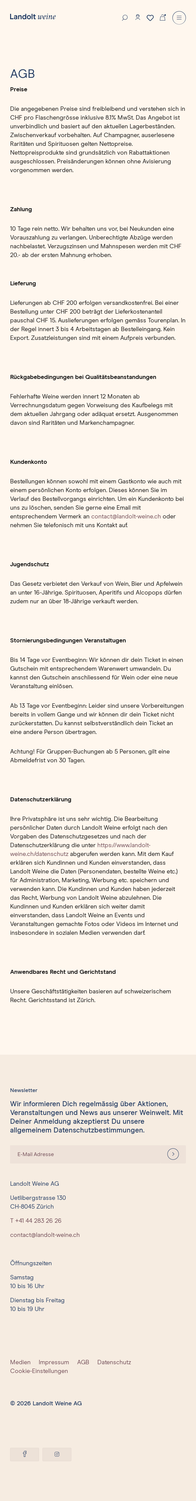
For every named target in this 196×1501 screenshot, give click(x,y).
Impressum (54, 1363)
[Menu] (179, 18)
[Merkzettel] (150, 18)
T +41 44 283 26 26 (36, 1221)
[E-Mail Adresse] (85, 1154)
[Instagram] (56, 1454)
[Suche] (125, 17)
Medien (20, 1363)
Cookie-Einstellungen (39, 1371)
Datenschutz (114, 1363)
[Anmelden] (173, 1154)
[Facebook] (24, 1454)
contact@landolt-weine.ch (126, 517)
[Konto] (137, 17)
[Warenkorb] (162, 17)
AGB (83, 1363)
